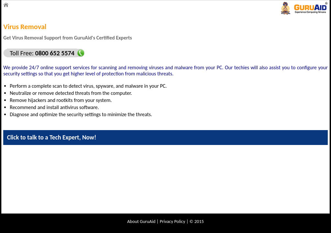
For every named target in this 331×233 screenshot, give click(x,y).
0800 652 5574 (54, 53)
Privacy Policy (172, 221)
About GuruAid (141, 221)
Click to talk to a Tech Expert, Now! (51, 137)
